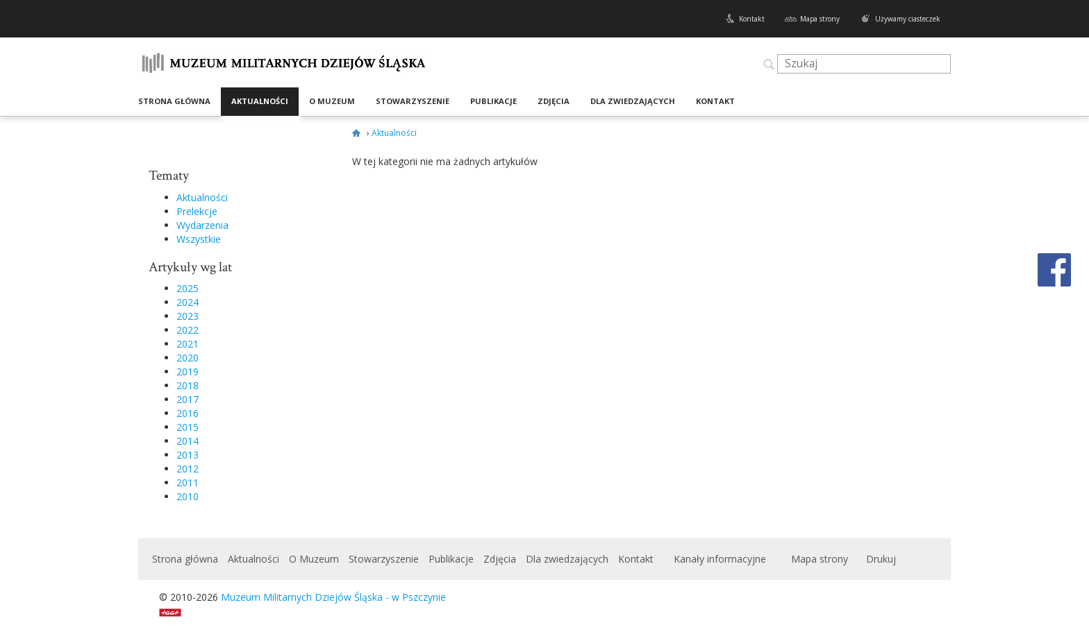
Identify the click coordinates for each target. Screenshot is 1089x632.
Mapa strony (820, 19)
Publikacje (493, 101)
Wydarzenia (202, 225)
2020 (187, 357)
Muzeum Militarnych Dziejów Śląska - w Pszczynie (333, 597)
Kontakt (752, 19)
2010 (187, 496)
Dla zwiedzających (632, 101)
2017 (187, 399)
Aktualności (259, 101)
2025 (187, 288)
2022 (187, 329)
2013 (187, 454)
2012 (187, 468)
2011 (187, 482)
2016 (187, 413)
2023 (187, 316)
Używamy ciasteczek (907, 19)
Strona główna (174, 101)
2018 (187, 385)
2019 (187, 371)
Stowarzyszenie (412, 101)
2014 (187, 440)
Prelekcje (196, 211)
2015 (187, 427)
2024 (187, 302)
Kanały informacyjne (720, 558)
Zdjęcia (554, 101)
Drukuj (881, 558)
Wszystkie (198, 239)
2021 (187, 343)
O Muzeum (332, 101)
